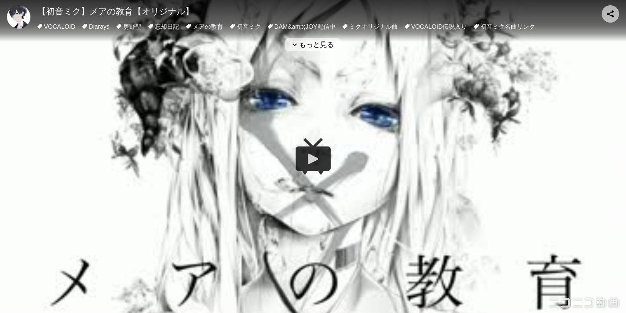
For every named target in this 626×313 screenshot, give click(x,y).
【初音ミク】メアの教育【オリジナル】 (115, 11)
